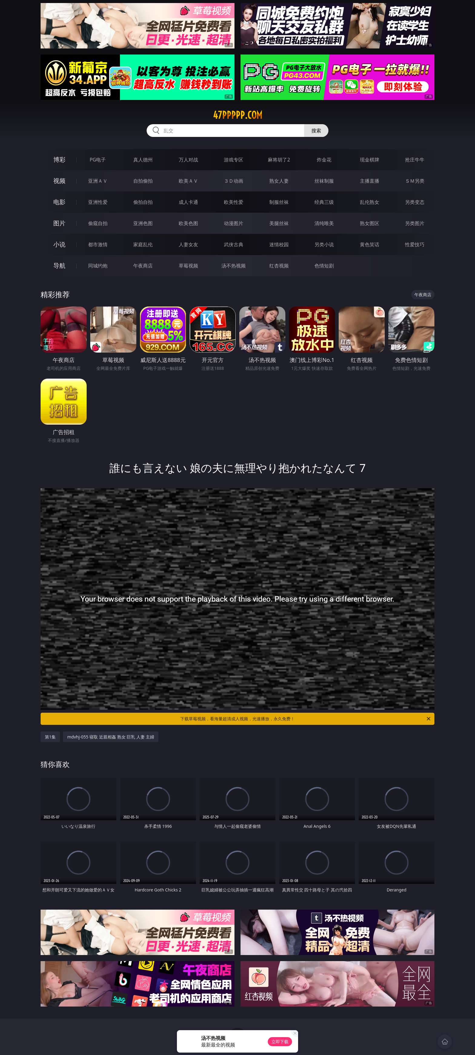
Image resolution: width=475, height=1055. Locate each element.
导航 (59, 265)
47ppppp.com (237, 115)
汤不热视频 (233, 265)
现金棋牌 (369, 159)
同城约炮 (98, 265)
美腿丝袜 (279, 223)
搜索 (316, 130)
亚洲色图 (143, 223)
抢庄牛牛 (414, 159)
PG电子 (98, 159)
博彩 (59, 159)
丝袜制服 (324, 180)
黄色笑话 (369, 244)
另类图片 (414, 223)
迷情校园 (279, 244)
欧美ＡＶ (188, 180)
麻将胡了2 (279, 159)
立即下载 (279, 1041)
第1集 (50, 737)
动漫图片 (233, 223)
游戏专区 (233, 159)
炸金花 (324, 159)
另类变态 (414, 202)
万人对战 (188, 159)
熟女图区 (369, 223)
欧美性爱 (233, 202)
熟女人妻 (279, 180)
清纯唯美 (324, 223)
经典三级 (324, 202)
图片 (59, 223)
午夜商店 (143, 265)
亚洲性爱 (98, 202)
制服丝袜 (279, 202)
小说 (59, 244)
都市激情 (98, 244)
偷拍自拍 (143, 202)
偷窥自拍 (98, 223)
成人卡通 (188, 202)
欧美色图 (188, 223)
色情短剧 (324, 265)
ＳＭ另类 (414, 180)
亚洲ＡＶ (98, 180)
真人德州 (143, 159)
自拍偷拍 (143, 180)
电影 (59, 202)
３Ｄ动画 (233, 180)
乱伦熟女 (369, 202)
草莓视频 (188, 265)
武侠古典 (233, 244)
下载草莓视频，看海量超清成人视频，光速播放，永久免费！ (305, 718)
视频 (59, 181)
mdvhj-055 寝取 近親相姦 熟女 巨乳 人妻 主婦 (110, 737)
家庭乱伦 (143, 244)
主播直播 (369, 180)
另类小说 (324, 244)
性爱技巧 (414, 244)
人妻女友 (188, 244)
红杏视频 (279, 265)
